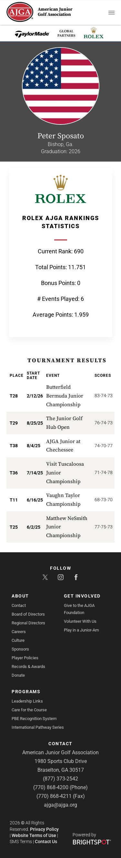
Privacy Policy (44, 829)
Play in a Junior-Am (81, 630)
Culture (18, 640)
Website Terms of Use (34, 835)
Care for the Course (29, 709)
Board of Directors (28, 614)
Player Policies (25, 657)
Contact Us (46, 841)
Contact (19, 605)
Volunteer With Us (80, 621)
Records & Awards (28, 666)
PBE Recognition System (34, 718)
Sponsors (20, 649)
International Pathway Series (38, 727)
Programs (26, 691)
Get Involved (82, 595)
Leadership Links (27, 701)
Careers (19, 631)
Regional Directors (28, 622)
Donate (18, 675)
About (20, 595)
